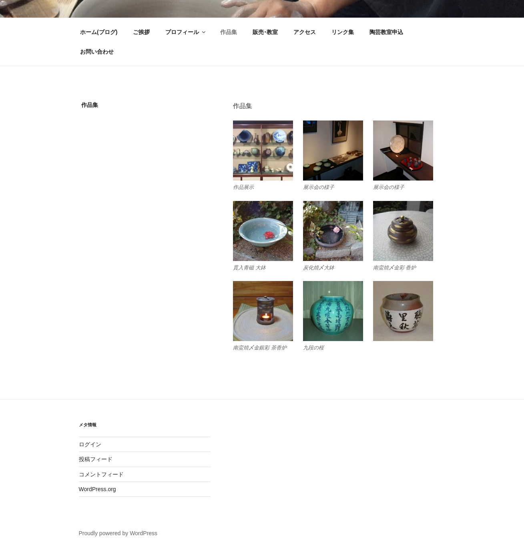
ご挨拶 (141, 32)
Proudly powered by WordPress (118, 533)
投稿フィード (95, 459)
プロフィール (186, 32)
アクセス (304, 32)
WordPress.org (97, 489)
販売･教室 (265, 32)
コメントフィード (101, 474)
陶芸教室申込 (386, 32)
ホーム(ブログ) (98, 32)
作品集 (228, 32)
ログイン (90, 444)
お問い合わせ (97, 51)
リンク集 (342, 32)
